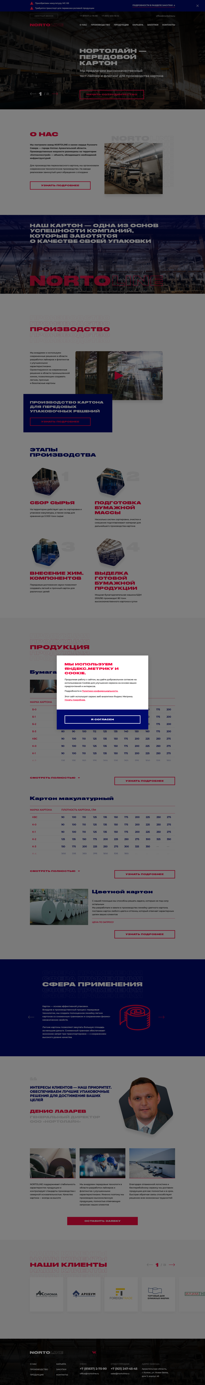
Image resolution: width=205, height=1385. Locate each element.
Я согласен (102, 719)
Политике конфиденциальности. (100, 691)
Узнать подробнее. (75, 700)
